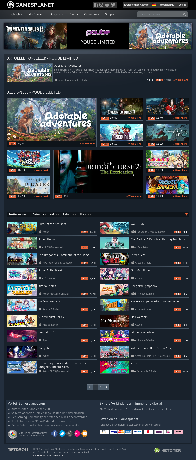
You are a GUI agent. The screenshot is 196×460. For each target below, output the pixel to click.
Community (91, 14)
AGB (49, 455)
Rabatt (69, 214)
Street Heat (138, 255)
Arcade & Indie (79, 80)
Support (110, 14)
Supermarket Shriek (51, 317)
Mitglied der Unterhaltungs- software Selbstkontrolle (33, 434)
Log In (182, 4)
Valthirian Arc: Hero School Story (152, 348)
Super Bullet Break (50, 270)
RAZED (135, 363)
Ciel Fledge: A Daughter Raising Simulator (158, 239)
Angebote (57, 14)
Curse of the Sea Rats (52, 224)
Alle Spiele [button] (35, 14)
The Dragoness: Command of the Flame (63, 255)
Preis (85, 214)
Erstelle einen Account (136, 4)
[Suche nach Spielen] (159, 14)
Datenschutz (59, 455)
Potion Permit (47, 239)
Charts (74, 14)
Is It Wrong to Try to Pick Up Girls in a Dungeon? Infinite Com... (62, 365)
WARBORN (137, 224)
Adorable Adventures (68, 65)
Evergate (44, 348)
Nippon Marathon (142, 332)
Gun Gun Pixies (141, 270)
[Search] (185, 14)
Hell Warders (139, 317)
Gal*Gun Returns (49, 301)
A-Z (54, 214)
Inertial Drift (46, 332)
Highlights (15, 14)
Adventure (64, 80)
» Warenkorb (180, 79)
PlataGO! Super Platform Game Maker (155, 301)
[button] (153, 4)
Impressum (39, 455)
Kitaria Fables (47, 286)
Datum (39, 214)
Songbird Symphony (144, 286)
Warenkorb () (167, 4)
